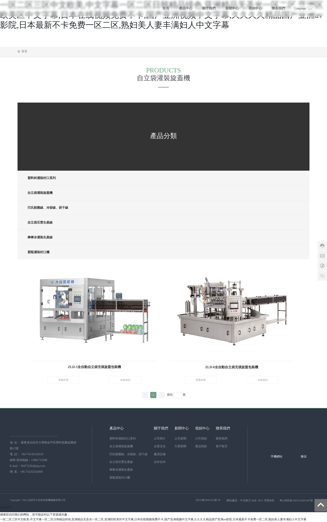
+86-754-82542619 (32, 454)
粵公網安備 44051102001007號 (296, 500)
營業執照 (269, 500)
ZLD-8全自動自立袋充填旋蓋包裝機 (231, 367)
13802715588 (39, 460)
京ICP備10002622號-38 (208, 500)
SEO (260, 500)
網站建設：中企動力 (238, 500)
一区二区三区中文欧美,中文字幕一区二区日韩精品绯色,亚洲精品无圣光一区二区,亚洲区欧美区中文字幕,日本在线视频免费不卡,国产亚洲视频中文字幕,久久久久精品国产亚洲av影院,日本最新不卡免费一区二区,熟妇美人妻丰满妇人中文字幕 (153, 519)
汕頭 (254, 500)
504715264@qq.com (33, 466)
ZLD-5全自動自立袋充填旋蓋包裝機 (94, 366)
